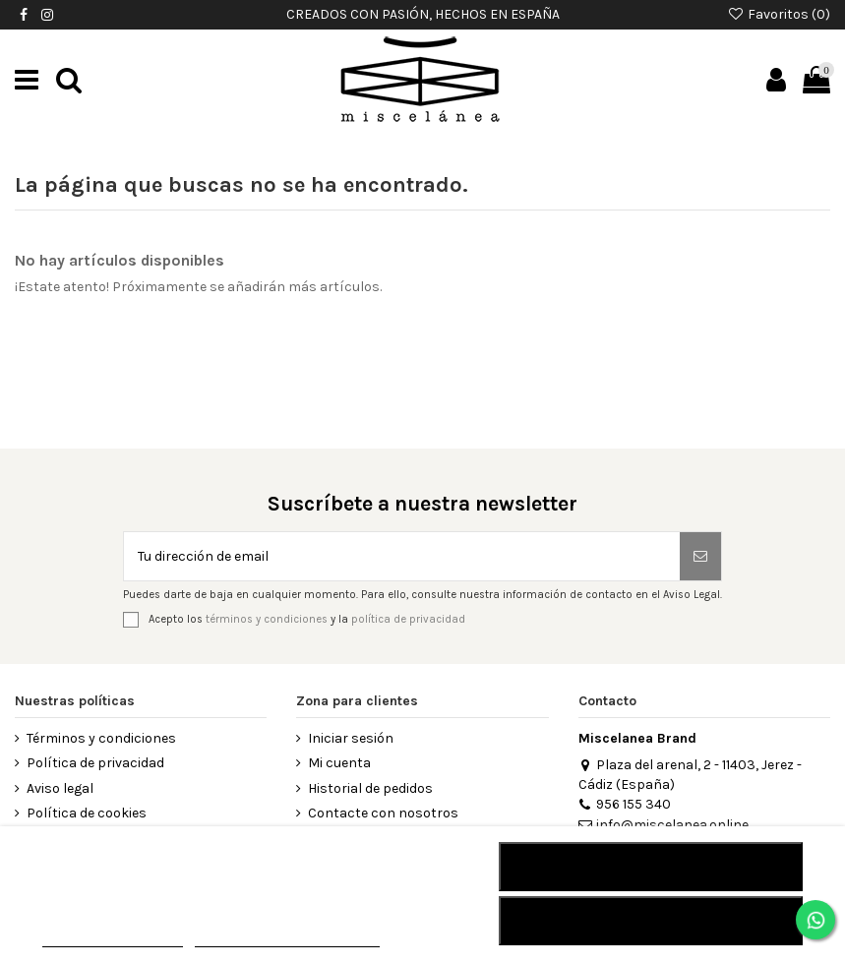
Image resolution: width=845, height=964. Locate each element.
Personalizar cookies (287, 938)
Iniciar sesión (350, 738)
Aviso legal (60, 788)
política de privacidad (408, 619)
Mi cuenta (339, 762)
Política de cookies (87, 813)
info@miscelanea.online (663, 824)
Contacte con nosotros (383, 813)
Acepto (651, 921)
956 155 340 (624, 804)
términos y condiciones (267, 619)
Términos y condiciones (101, 738)
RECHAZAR (650, 866)
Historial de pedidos (370, 788)
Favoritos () (778, 14)
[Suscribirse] (700, 556)
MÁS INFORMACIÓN (112, 938)
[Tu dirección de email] (402, 556)
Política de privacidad (95, 762)
